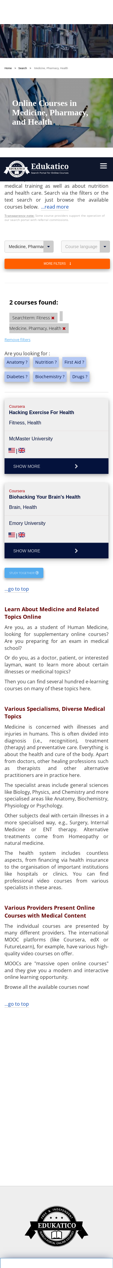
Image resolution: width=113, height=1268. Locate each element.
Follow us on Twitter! (83, 1243)
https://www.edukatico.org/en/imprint (50, 1207)
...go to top (17, 417)
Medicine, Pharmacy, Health (31, 75)
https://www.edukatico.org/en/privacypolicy (56, 1193)
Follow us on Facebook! (32, 1243)
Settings (35, 1159)
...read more (55, 35)
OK (35, 1170)
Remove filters (17, 168)
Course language (87, 75)
